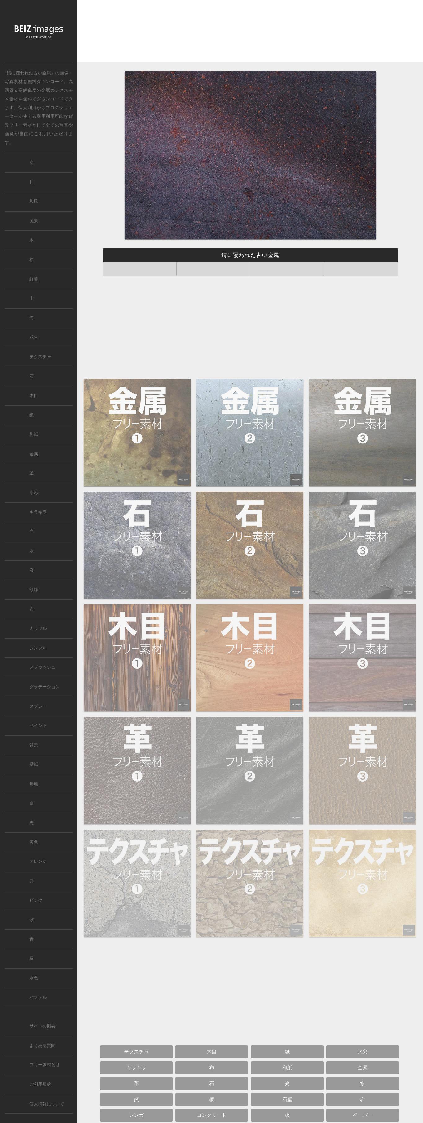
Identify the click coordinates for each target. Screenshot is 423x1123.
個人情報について (46, 1104)
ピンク (35, 900)
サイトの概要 (42, 1026)
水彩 (33, 492)
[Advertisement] (250, 33)
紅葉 (33, 279)
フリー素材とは (44, 1065)
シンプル (38, 648)
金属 (45, 90)
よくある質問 (42, 1045)
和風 (33, 201)
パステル (38, 997)
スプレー (38, 706)
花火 (33, 337)
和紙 (33, 434)
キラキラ (38, 512)
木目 (33, 395)
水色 (33, 978)
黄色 (33, 842)
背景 (33, 745)
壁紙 (33, 764)
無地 (33, 784)
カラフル (38, 628)
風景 (33, 221)
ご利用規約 (40, 1084)
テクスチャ (40, 356)
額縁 (33, 589)
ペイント (38, 725)
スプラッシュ (42, 667)
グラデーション (44, 686)
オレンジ (38, 861)
